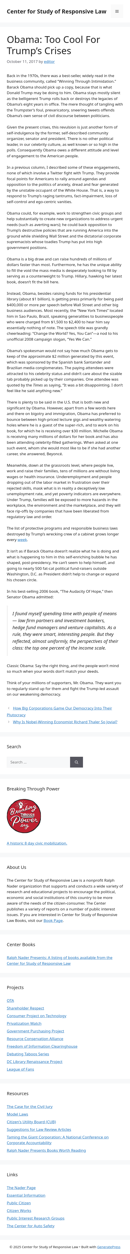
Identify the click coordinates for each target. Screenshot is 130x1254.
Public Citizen (19, 1202)
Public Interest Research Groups (35, 1218)
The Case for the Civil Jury (29, 1106)
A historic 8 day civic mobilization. (37, 843)
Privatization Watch (24, 1023)
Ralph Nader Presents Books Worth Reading (46, 1150)
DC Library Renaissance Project (34, 1061)
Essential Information (26, 1195)
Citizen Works (19, 1210)
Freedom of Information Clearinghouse (42, 1046)
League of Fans (20, 1069)
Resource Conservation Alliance (35, 1038)
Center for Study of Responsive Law (56, 11)
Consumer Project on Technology (36, 1015)
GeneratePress (109, 1247)
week (22, 539)
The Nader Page (21, 1187)
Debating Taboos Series (28, 1053)
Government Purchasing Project (35, 1031)
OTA (10, 1000)
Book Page (53, 920)
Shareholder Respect (25, 1008)
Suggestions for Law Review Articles (39, 1129)
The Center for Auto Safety (30, 1225)
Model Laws (17, 1114)
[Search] (76, 762)
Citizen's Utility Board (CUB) (31, 1121)
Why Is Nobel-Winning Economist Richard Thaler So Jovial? (65, 721)
